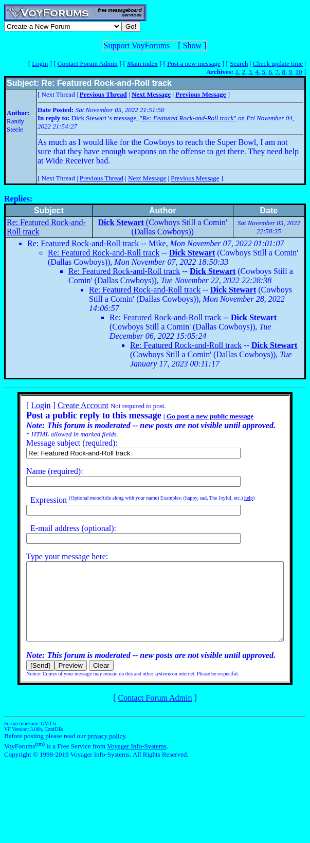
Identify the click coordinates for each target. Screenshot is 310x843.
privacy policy (106, 751)
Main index (142, 63)
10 (298, 72)
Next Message (147, 178)
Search (239, 63)
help (235, 498)
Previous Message (195, 178)
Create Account (69, 405)
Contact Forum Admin (88, 63)
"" (188, 118)
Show (192, 45)
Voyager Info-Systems (137, 761)
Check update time (278, 63)
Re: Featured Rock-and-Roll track (83, 243)
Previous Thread (101, 178)
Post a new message (194, 63)
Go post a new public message (196, 416)
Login (40, 63)
